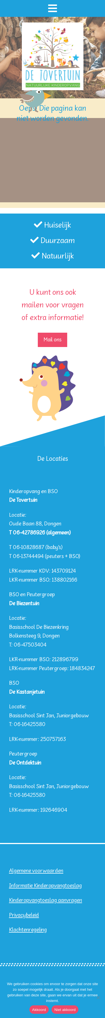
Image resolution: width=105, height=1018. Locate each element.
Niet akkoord (65, 1010)
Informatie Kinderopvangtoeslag (45, 886)
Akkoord (39, 1010)
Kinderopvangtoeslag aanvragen (45, 900)
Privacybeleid (24, 915)
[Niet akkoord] (98, 997)
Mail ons (52, 340)
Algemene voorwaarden (36, 871)
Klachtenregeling (28, 930)
